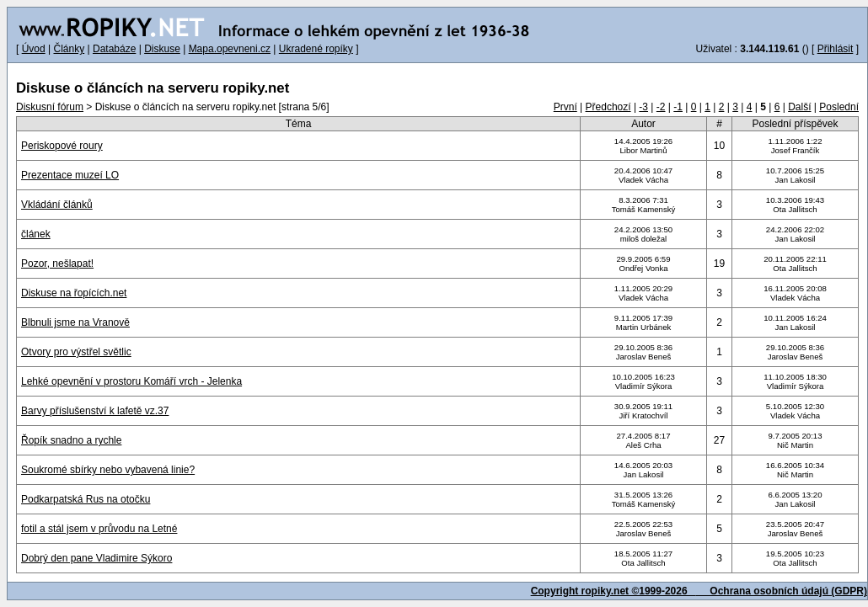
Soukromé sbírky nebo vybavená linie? (108, 470)
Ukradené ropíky (316, 49)
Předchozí (608, 107)
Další (799, 107)
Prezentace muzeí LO (70, 175)
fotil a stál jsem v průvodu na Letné (99, 529)
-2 (661, 107)
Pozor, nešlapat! (57, 263)
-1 (678, 107)
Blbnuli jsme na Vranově (75, 322)
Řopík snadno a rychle (71, 440)
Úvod (34, 49)
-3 (643, 107)
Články (68, 49)
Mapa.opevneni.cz (230, 49)
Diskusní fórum (49, 107)
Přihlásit (835, 49)
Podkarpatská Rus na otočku (85, 499)
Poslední (839, 107)
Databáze (114, 49)
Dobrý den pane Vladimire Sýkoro (96, 558)
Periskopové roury (62, 146)
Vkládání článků (57, 204)
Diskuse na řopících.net (73, 293)
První (565, 107)
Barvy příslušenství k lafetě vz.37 (95, 411)
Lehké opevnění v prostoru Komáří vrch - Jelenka (131, 381)
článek (36, 234)
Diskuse (162, 49)
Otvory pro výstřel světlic (76, 352)
